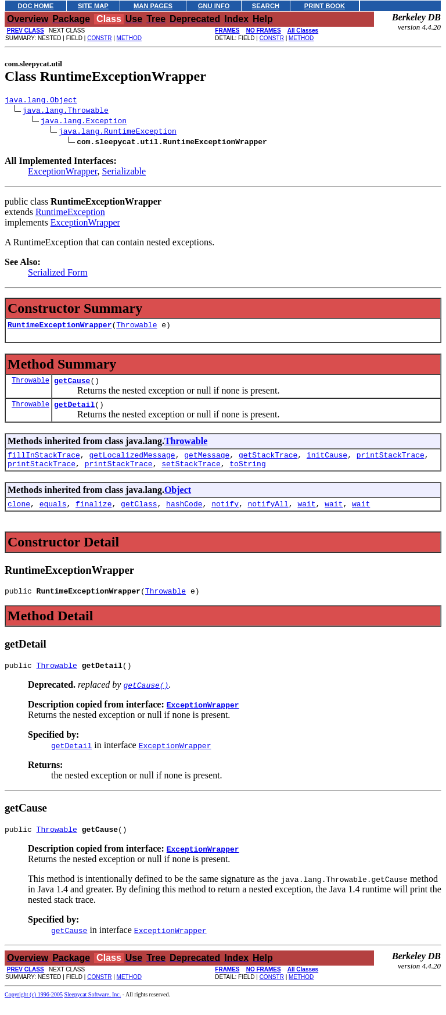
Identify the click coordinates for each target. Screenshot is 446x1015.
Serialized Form (58, 274)
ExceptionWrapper (63, 173)
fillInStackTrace (44, 463)
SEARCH (265, 5)
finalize (93, 515)
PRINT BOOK (324, 5)
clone (19, 515)
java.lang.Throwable (66, 111)
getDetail (74, 411)
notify (225, 515)
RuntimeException (70, 214)
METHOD (129, 38)
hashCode (184, 515)
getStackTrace (268, 463)
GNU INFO (214, 5)
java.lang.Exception (84, 122)
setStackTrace (190, 474)
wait (306, 515)
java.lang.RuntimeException (118, 132)
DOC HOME (36, 5)
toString (247, 474)
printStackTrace (391, 463)
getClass (139, 515)
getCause (72, 385)
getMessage (206, 463)
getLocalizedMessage (132, 463)
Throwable (136, 328)
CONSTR (99, 38)
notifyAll (268, 515)
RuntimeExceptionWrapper (60, 328)
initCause (327, 463)
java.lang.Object (41, 101)
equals (53, 515)
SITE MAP (93, 5)
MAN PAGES (153, 5)
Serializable (124, 173)
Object (177, 500)
